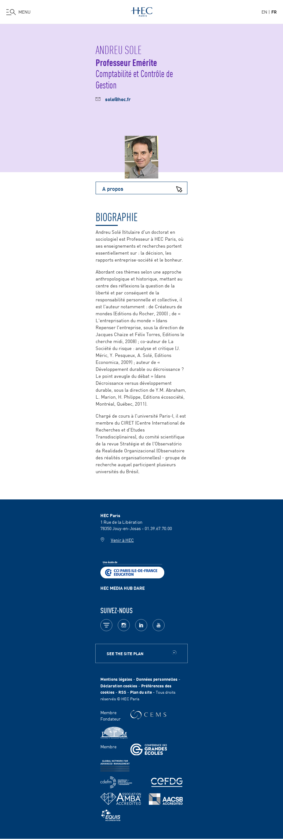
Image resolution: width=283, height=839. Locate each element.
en (264, 12)
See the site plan (125, 653)
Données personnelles (157, 679)
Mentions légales (116, 679)
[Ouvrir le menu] (18, 12)
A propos (144, 188)
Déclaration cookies (118, 686)
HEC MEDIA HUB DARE (122, 588)
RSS (122, 692)
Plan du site (141, 692)
